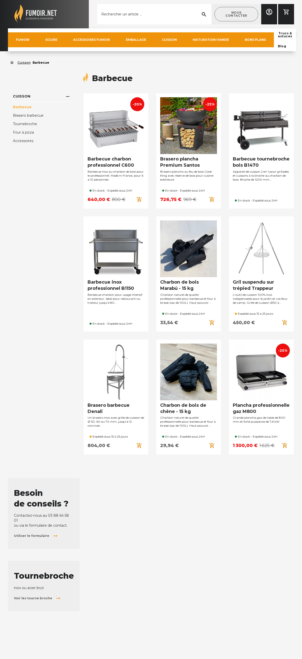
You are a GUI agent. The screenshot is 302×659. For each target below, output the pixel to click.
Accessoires (23, 141)
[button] (236, 14)
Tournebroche (25, 124)
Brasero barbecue (28, 115)
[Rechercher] (154, 14)
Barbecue (22, 107)
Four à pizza (23, 132)
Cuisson (21, 96)
